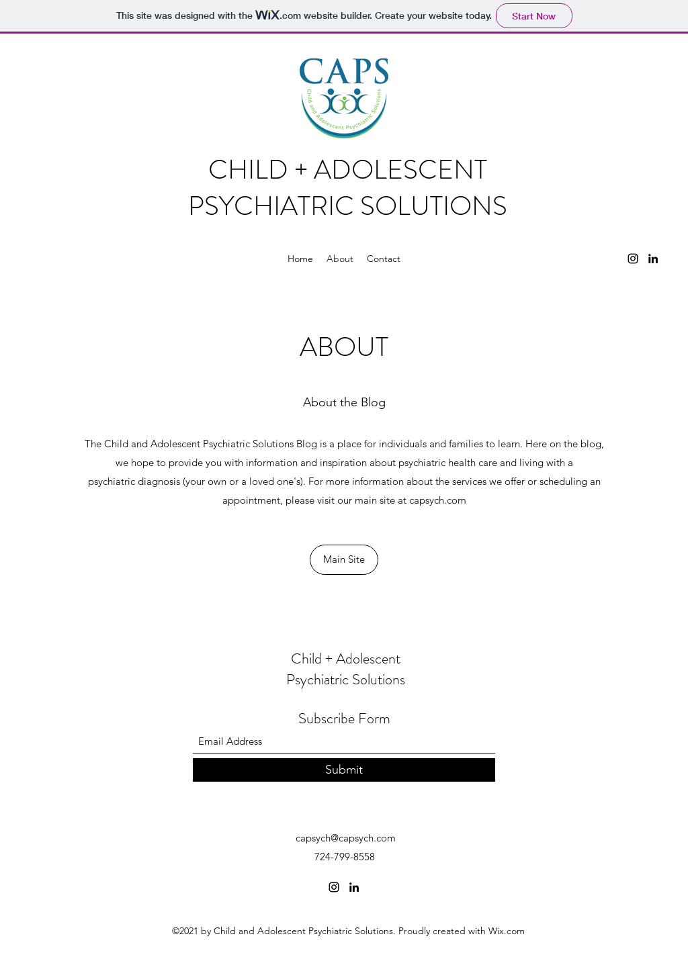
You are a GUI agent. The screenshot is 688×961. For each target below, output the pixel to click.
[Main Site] (344, 560)
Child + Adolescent (345, 658)
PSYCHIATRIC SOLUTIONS (347, 206)
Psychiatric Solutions (345, 679)
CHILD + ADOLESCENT (347, 169)
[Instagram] (633, 258)
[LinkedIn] (653, 258)
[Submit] (344, 770)
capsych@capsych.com (346, 837)
